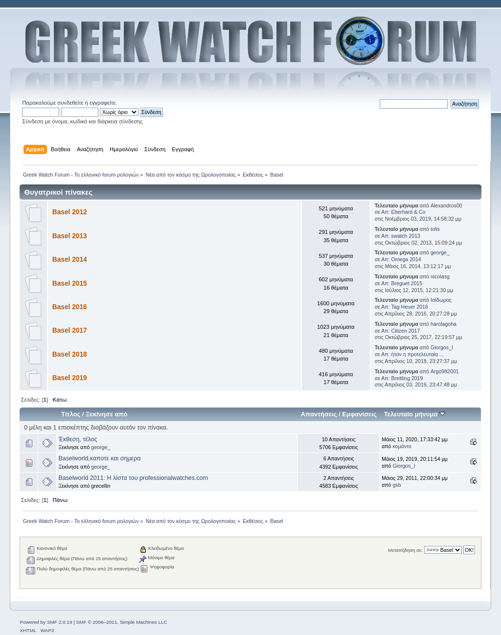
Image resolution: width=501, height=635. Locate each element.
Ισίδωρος (441, 300)
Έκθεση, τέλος (77, 439)
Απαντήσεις (319, 414)
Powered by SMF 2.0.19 (46, 622)
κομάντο (401, 446)
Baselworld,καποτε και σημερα (99, 458)
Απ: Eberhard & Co (403, 212)
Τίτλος (70, 414)
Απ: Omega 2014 (401, 259)
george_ (440, 252)
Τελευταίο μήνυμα (414, 414)
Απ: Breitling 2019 (402, 378)
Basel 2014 (69, 259)
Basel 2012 (69, 212)
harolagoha (443, 324)
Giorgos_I (442, 347)
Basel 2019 (69, 378)
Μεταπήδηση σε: (405, 550)
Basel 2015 (69, 283)
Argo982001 (445, 371)
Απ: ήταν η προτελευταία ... (412, 354)
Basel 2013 (69, 236)
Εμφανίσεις (359, 414)
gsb (396, 485)
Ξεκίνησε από (106, 414)
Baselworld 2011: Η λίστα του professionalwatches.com (133, 478)
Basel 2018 (69, 354)
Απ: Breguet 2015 (401, 283)
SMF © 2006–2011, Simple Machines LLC (121, 622)
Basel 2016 (69, 307)
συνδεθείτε (70, 103)
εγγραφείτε (102, 103)
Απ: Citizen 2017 (400, 331)
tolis (435, 229)
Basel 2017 (69, 330)
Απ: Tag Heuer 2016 (404, 307)
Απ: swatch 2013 (400, 236)
